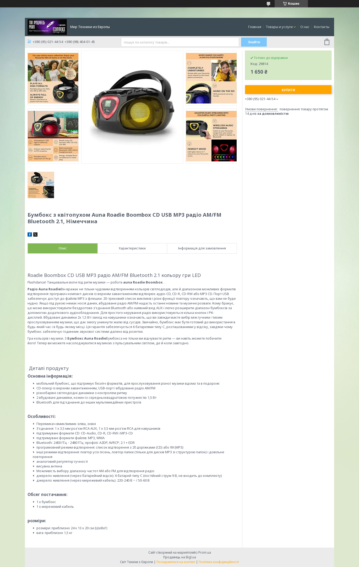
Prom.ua (204, 552)
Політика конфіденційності (219, 562)
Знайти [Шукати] (254, 42)
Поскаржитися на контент (175, 562)
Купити (288, 90)
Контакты (321, 26)
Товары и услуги (279, 26)
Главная (254, 26)
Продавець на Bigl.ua (179, 557)
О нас (304, 26)
